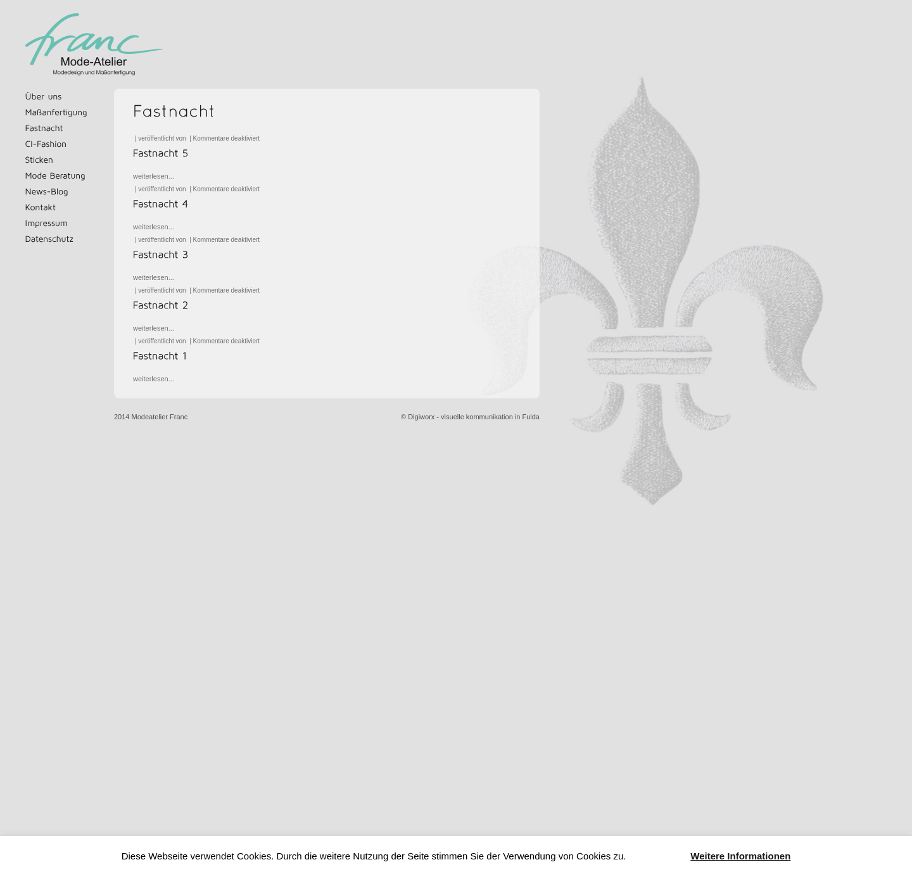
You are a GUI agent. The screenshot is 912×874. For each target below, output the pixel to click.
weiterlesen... (153, 176)
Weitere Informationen (740, 856)
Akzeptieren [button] (658, 856)
